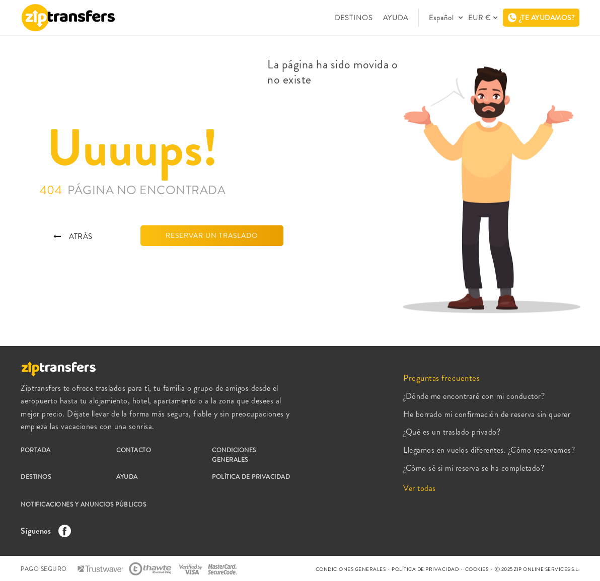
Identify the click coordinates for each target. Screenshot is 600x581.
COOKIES (477, 569)
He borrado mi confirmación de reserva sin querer (486, 414)
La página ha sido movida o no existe (332, 72)
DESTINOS (354, 18)
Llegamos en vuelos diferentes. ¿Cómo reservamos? (489, 450)
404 (133, 190)
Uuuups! (132, 148)
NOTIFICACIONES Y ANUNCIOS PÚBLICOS (83, 504)
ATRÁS (73, 236)
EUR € (479, 18)
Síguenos (43, 531)
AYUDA (395, 18)
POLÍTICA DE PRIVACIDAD (251, 476)
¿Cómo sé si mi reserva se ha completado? (473, 468)
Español (442, 18)
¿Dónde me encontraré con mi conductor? (474, 396)
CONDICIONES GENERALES (234, 455)
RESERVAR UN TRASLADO (212, 235)
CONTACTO (133, 450)
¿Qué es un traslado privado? (451, 432)
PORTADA (36, 450)
